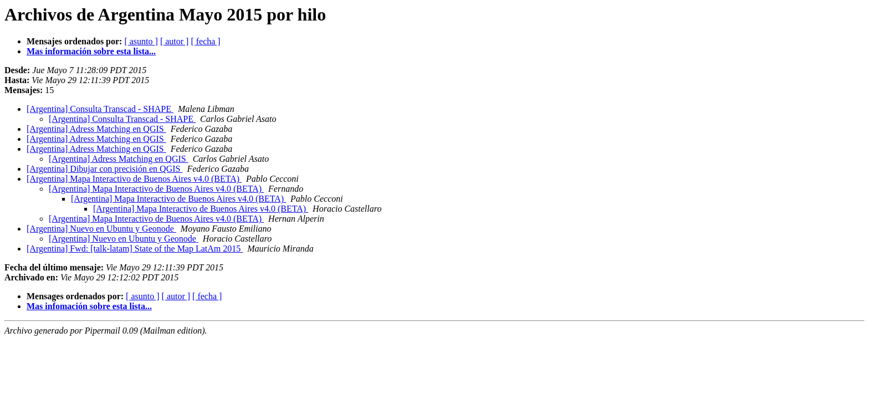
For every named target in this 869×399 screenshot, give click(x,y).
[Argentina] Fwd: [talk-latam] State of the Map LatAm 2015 (135, 248)
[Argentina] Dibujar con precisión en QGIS (104, 168)
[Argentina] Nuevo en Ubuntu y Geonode (101, 228)
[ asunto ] (140, 41)
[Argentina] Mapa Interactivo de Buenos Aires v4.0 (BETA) (134, 178)
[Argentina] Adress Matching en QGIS (96, 129)
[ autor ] (174, 41)
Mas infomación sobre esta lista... (89, 306)
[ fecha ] (205, 41)
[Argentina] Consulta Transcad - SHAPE (100, 109)
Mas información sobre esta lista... (91, 51)
